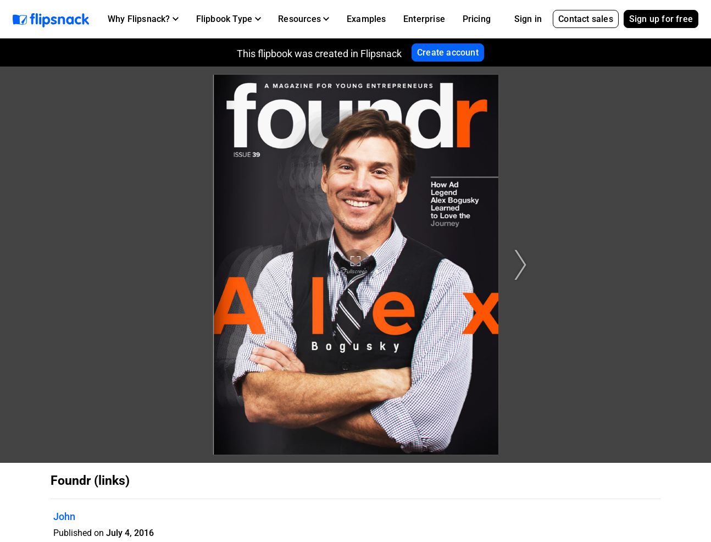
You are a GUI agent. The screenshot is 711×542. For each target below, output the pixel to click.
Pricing (477, 19)
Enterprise (424, 19)
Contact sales (585, 19)
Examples (366, 19)
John (64, 516)
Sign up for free (661, 19)
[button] (143, 19)
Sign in (528, 19)
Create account (448, 52)
